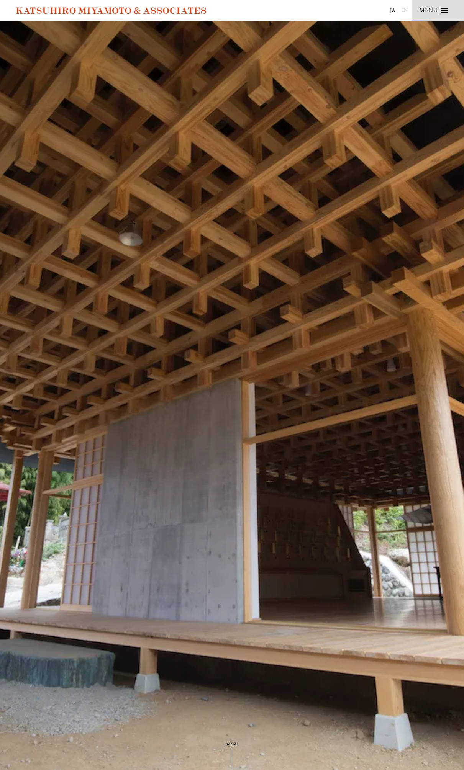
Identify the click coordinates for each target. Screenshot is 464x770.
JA (392, 10)
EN (404, 10)
